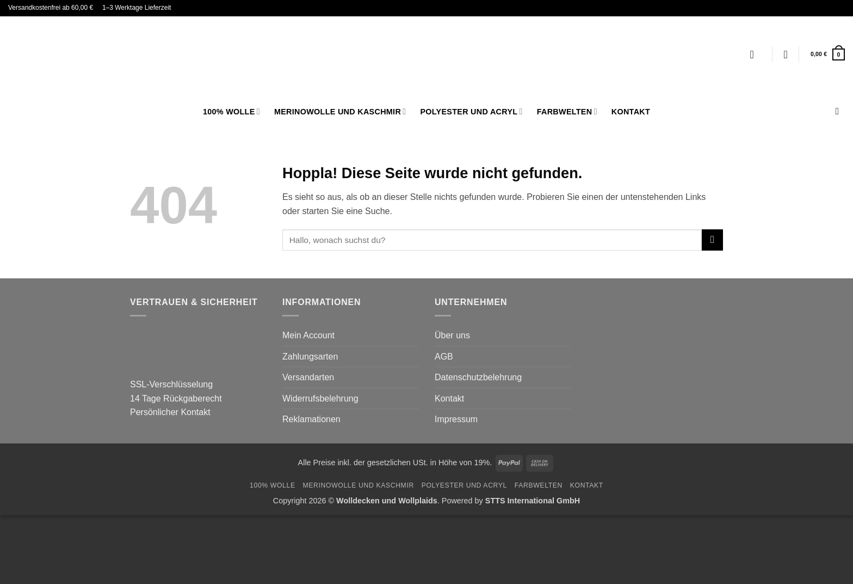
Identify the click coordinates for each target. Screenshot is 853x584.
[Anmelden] (755, 54)
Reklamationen (311, 419)
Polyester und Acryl (471, 111)
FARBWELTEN (567, 111)
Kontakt (630, 111)
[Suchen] (840, 112)
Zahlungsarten (310, 356)
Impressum (456, 419)
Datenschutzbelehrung (478, 377)
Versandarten (308, 377)
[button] (828, 54)
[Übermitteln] (712, 240)
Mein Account (308, 335)
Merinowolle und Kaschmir (340, 111)
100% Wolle (231, 111)
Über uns (452, 335)
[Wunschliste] (785, 54)
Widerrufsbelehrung (320, 398)
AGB (444, 356)
